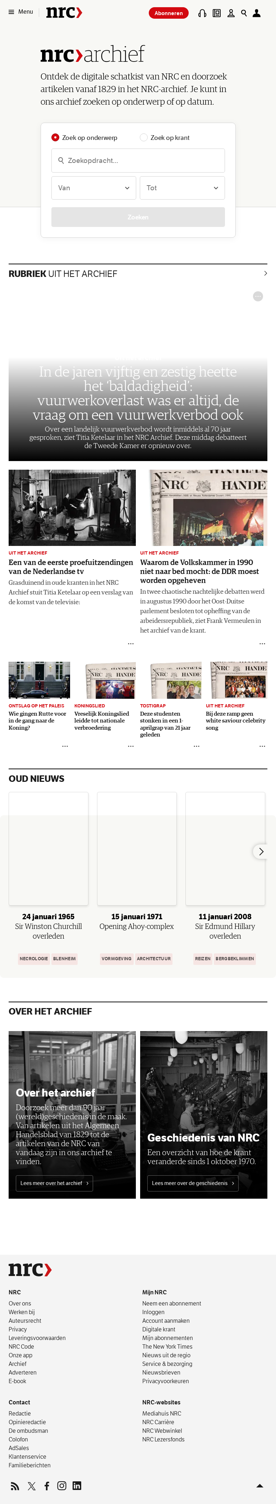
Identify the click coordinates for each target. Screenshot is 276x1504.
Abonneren (169, 13)
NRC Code (21, 1346)
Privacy (18, 1329)
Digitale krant (158, 1329)
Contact (19, 1402)
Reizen (203, 959)
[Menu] (23, 12)
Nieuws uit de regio (166, 1355)
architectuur (154, 959)
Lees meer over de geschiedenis (193, 1183)
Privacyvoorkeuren (165, 1381)
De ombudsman (28, 1431)
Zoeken (138, 217)
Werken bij (22, 1312)
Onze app (20, 1355)
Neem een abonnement (171, 1303)
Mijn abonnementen (167, 1338)
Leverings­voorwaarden (37, 1338)
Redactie (20, 1413)
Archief (17, 1364)
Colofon (18, 1439)
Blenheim (64, 959)
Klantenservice (27, 1456)
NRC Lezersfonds (163, 1439)
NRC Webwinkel (162, 1431)
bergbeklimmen (235, 959)
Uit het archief (63, 273)
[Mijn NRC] (258, 13)
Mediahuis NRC (161, 1413)
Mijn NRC (154, 1292)
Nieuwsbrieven (161, 1372)
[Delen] (131, 644)
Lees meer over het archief (54, 1183)
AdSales (19, 1448)
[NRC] (30, 1269)
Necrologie (34, 959)
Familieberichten (30, 1465)
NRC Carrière (158, 1422)
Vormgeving (117, 959)
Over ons (20, 1303)
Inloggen (153, 1312)
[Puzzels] (231, 13)
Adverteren (23, 1372)
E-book (17, 1381)
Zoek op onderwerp (90, 137)
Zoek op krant (170, 137)
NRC (15, 1292)
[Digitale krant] (217, 13)
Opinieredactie (27, 1422)
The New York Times (167, 1346)
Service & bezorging (167, 1364)
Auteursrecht (25, 1321)
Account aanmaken (166, 1321)
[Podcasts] (202, 13)
